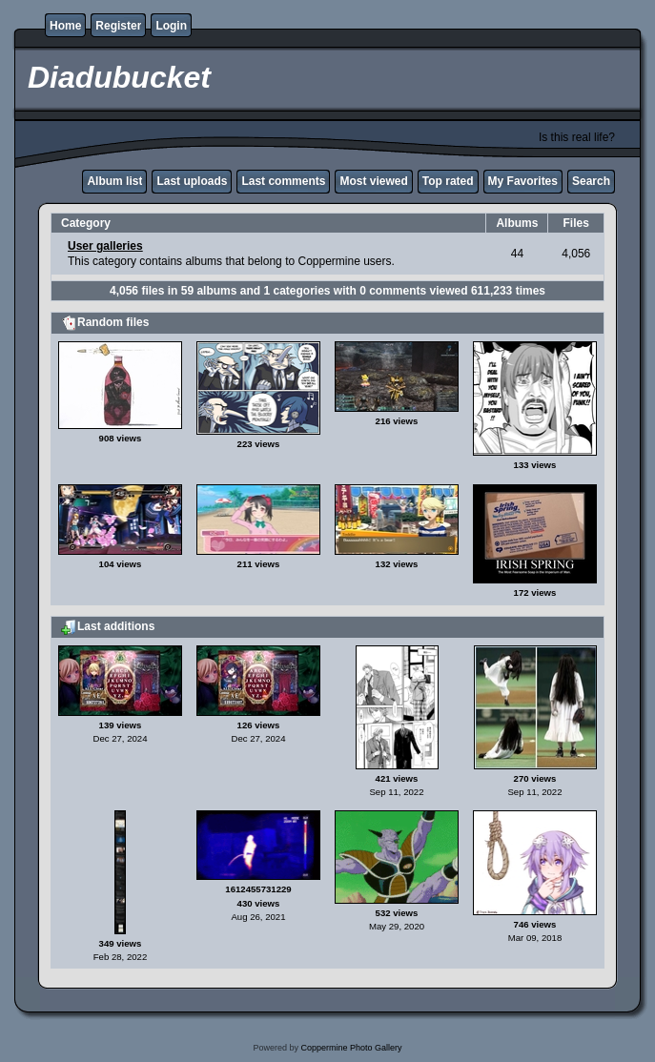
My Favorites (523, 181)
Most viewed (373, 181)
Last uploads (191, 181)
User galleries (105, 246)
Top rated (448, 181)
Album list (114, 181)
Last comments (283, 181)
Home (65, 25)
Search (591, 181)
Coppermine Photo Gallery (350, 1047)
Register (118, 25)
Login (171, 25)
